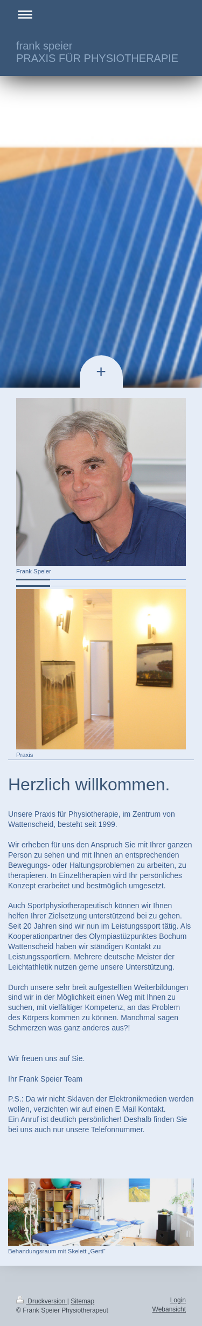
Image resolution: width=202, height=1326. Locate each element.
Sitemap (82, 1301)
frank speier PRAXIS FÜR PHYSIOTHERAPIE (97, 52)
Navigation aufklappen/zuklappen (101, 14)
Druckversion (41, 1301)
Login (178, 1300)
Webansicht (169, 1309)
